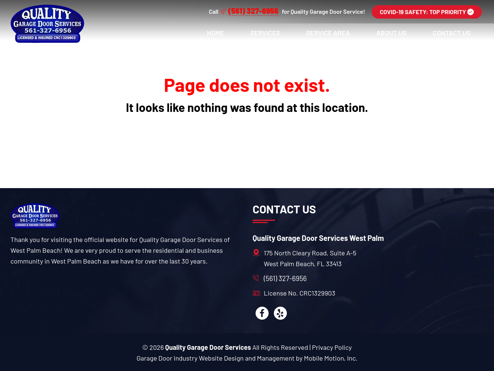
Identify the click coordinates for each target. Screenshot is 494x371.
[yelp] (280, 313)
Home (215, 33)
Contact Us (452, 33)
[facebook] (262, 313)
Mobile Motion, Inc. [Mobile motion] (331, 358)
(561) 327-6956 (285, 278)
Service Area (328, 33)
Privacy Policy (332, 347)
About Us (391, 33)
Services (265, 33)
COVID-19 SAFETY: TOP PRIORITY (427, 11)
